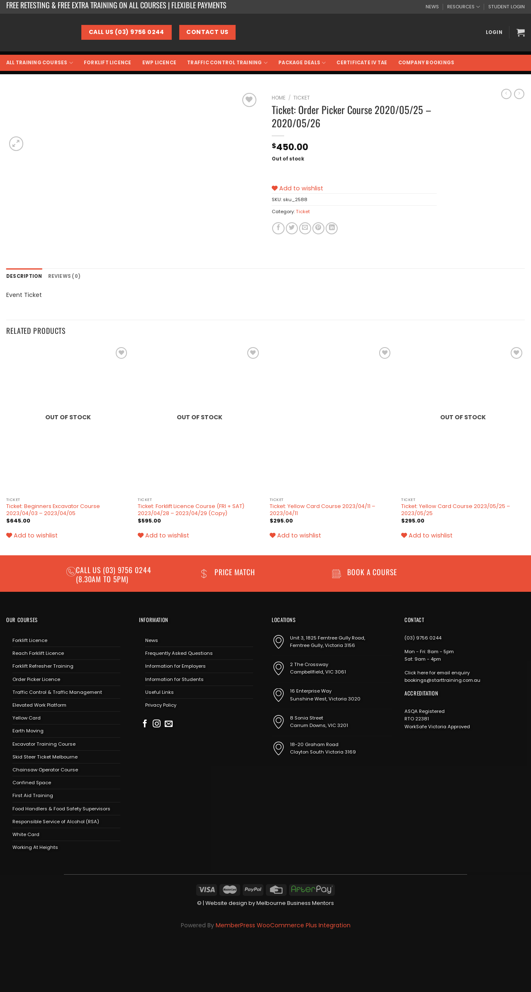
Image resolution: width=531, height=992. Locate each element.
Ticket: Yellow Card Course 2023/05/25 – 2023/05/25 (455, 510)
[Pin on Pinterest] (318, 228)
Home (278, 97)
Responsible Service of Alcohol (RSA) (55, 821)
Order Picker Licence (36, 679)
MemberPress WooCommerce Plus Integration (283, 925)
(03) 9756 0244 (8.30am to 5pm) (113, 574)
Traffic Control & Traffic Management (57, 692)
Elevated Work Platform (39, 705)
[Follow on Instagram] (157, 724)
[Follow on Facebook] (145, 724)
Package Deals (302, 63)
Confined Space (31, 782)
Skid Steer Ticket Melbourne (45, 757)
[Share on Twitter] (292, 228)
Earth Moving (28, 730)
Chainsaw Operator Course (45, 769)
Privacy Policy (160, 705)
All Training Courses (39, 63)
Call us (89, 569)
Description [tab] (24, 276)
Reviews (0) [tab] (64, 276)
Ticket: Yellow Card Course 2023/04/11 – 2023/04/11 (322, 510)
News (151, 640)
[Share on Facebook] (278, 228)
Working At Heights (35, 847)
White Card (25, 834)
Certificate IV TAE (361, 62)
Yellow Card (26, 718)
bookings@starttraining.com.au (442, 680)
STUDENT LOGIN (506, 6)
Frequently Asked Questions (179, 653)
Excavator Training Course (44, 744)
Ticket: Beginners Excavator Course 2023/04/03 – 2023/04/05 (53, 510)
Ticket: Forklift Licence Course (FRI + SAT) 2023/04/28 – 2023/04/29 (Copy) (191, 510)
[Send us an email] (169, 724)
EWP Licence (159, 62)
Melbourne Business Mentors (295, 903)
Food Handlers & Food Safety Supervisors (61, 808)
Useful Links (159, 692)
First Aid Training (32, 795)
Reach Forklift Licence (38, 653)
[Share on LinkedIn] (332, 228)
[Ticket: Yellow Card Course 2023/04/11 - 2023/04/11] (331, 419)
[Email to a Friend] (305, 228)
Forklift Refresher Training (42, 666)
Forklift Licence (108, 62)
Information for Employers (175, 666)
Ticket (301, 97)
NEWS (432, 6)
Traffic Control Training (227, 63)
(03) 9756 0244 (422, 638)
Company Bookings (426, 62)
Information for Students (174, 679)
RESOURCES (463, 7)
